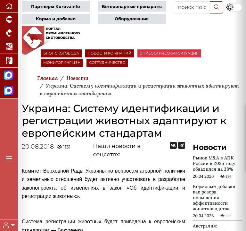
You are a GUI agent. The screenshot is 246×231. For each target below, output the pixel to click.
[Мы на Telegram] (181, 145)
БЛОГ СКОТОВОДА (61, 53)
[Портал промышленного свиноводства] (9, 19)
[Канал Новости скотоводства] (9, 75)
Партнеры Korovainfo (55, 6)
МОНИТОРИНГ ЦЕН (61, 62)
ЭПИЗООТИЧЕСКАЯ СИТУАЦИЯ (169, 53)
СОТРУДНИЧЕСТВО (107, 62)
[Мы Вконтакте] (173, 145)
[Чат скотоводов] (9, 90)
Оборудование (132, 18)
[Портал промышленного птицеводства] (9, 33)
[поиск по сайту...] (192, 7)
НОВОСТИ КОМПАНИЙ (109, 53)
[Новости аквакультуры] (9, 47)
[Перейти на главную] (9, 6)
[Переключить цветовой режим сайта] (234, 7)
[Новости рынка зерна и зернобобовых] (9, 61)
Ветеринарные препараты (132, 6)
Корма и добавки (56, 18)
